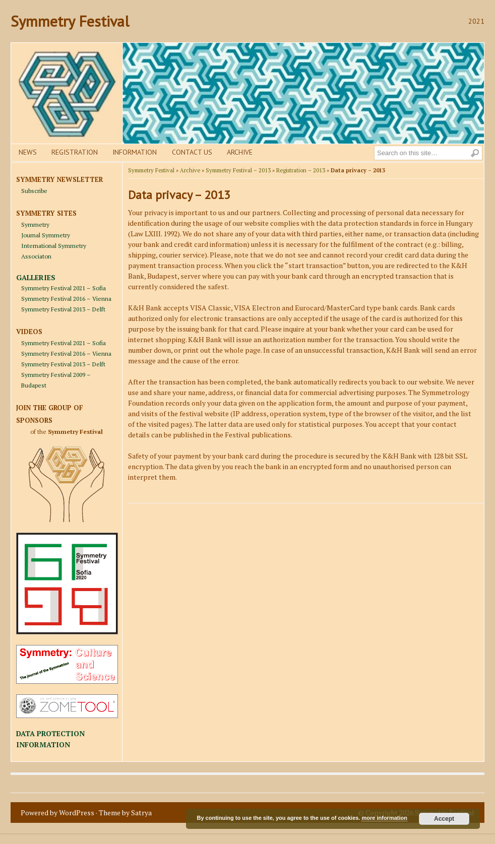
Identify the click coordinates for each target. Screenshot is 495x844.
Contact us (192, 152)
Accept (444, 818)
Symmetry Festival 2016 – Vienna (66, 298)
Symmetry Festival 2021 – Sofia (63, 288)
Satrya (141, 812)
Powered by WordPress (57, 812)
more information (384, 818)
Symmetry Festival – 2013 (238, 170)
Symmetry (35, 224)
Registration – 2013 (300, 170)
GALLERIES (35, 277)
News (28, 152)
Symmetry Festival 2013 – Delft (63, 309)
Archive (240, 152)
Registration (74, 152)
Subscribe (34, 190)
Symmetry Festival (70, 21)
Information (134, 152)
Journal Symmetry (45, 235)
